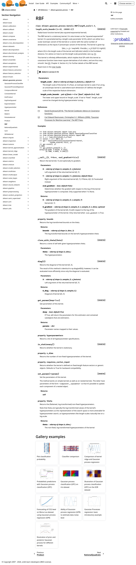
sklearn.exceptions (9, 63)
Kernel (6, 111)
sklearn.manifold (9, 158)
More (75, 3)
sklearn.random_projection (12, 195)
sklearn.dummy (8, 56)
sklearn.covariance (9, 40)
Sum (6, 131)
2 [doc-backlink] (38, 117)
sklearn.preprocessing (11, 192)
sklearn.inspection (9, 141)
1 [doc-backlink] (38, 111)
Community (64, 3)
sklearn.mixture (8, 165)
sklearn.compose (9, 36)
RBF (5, 124)
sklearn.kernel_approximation (13, 148)
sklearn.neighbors (9, 181)
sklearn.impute (8, 138)
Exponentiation (9, 104)
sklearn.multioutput (10, 175)
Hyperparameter (10, 107)
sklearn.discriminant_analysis (13, 53)
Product (7, 121)
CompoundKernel (10, 90)
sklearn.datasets (8, 46)
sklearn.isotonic (8, 144)
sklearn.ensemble (9, 60)
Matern (7, 114)
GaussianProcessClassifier (13, 83)
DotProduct (8, 97)
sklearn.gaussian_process (12, 80)
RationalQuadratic (10, 127)
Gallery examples (116, 19)
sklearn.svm (7, 202)
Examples (54, 3)
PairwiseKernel (9, 117)
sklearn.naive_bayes (10, 178)
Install (31, 3)
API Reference (43, 10)
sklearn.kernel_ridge (10, 151)
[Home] (34, 10)
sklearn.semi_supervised (11, 198)
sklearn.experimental (10, 67)
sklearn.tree (7, 205)
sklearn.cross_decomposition (13, 43)
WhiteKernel (8, 134)
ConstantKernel (10, 94)
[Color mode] (110, 3)
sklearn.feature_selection (12, 73)
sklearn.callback (8, 29)
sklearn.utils (7, 209)
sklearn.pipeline (8, 188)
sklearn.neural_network (11, 185)
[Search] (106, 3)
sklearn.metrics (8, 161)
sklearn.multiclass (9, 171)
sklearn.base (7, 23)
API (47, 3)
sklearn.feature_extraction (12, 70)
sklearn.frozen (8, 77)
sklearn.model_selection (11, 168)
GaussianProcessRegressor (14, 87)
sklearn (5, 19)
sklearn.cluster (8, 33)
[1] (95, 54)
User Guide (39, 3)
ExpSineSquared (10, 100)
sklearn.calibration (9, 26)
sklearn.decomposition (11, 50)
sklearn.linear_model (10, 154)
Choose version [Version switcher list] (125, 3)
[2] (49, 63)
